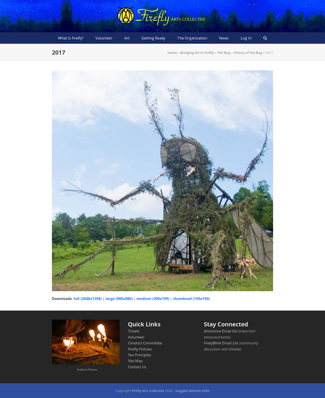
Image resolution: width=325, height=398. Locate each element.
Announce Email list (220, 331)
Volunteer (136, 337)
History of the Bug (248, 52)
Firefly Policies (140, 349)
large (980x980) (118, 298)
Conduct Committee (145, 343)
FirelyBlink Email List (221, 343)
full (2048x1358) (88, 298)
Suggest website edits (192, 390)
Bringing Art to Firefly (197, 52)
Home (172, 52)
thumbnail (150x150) (191, 298)
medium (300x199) (153, 298)
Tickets (134, 331)
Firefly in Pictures (87, 369)
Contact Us (137, 366)
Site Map (135, 360)
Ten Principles (139, 354)
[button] (265, 38)
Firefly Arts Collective (148, 390)
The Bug (223, 52)
